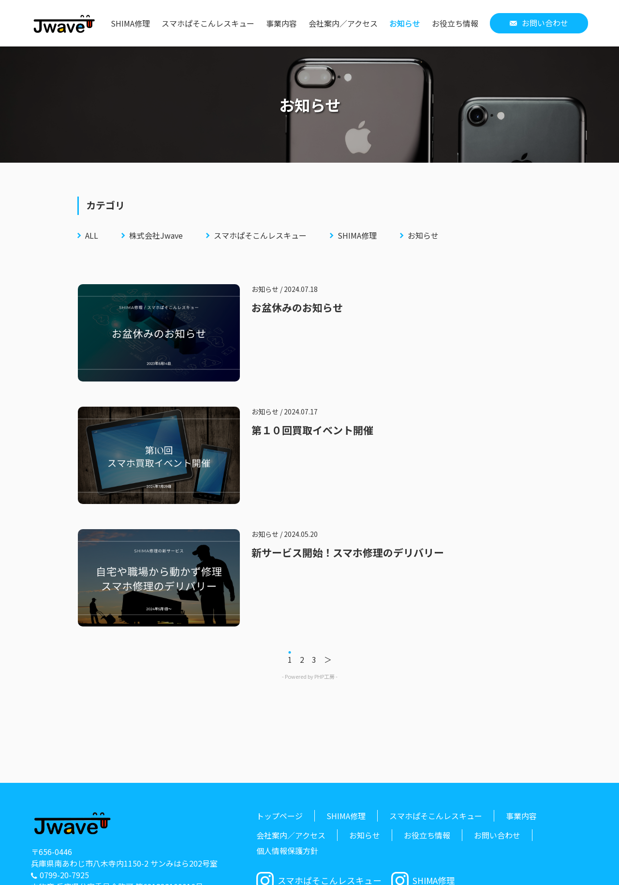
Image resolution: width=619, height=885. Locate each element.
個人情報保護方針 (287, 850)
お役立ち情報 (455, 23)
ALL (91, 235)
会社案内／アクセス (343, 23)
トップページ (279, 816)
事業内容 (281, 23)
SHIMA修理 (130, 23)
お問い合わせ (545, 23)
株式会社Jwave (156, 235)
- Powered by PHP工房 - (310, 676)
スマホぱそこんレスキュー (208, 23)
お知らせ (404, 23)
